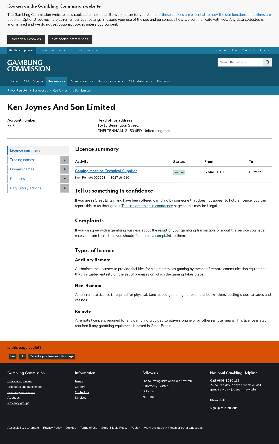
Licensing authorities (86, 51)
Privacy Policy (52, 428)
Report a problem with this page (54, 356)
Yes (14, 356)
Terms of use (88, 428)
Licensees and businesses (54, 51)
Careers (80, 387)
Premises (163, 82)
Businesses (56, 82)
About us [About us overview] (221, 51)
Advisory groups (18, 403)
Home (14, 82)
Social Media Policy (114, 428)
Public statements (140, 82)
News (79, 381)
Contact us (82, 392)
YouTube (148, 397)
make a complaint (157, 236)
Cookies (70, 428)
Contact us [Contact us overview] (248, 51)
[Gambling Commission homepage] (28, 71)
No (25, 356)
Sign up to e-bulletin (223, 408)
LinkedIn (148, 392)
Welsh (135, 428)
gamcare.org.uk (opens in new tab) (233, 390)
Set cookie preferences (70, 39)
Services (80, 398)
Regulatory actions (110, 82)
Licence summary (25, 150)
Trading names (22, 160)
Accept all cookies (26, 39)
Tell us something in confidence (147, 206)
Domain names (22, 169)
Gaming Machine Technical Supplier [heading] (106, 171)
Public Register (33, 82)
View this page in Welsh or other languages (173, 428)
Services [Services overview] (264, 51)
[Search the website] (267, 63)
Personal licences (81, 82)
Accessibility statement (23, 428)
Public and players (21, 51)
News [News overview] (234, 51)
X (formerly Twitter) (155, 386)
